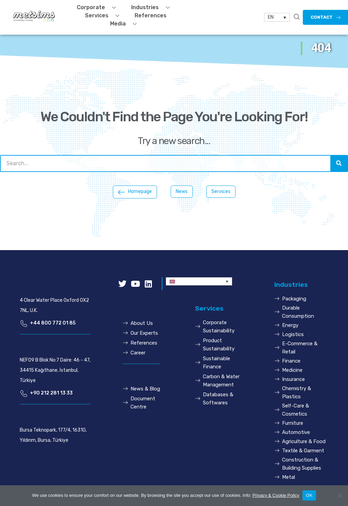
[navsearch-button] (297, 17)
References (151, 15)
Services (104, 15)
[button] (135, 192)
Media (126, 23)
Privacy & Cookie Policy (276, 495)
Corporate (99, 7)
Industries (153, 7)
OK (309, 495)
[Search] (338, 163)
